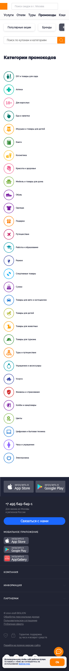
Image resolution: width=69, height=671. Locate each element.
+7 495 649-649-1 (19, 504)
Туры (32, 15)
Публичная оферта (14, 624)
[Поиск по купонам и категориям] (34, 40)
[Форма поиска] (35, 6)
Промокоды (47, 15)
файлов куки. (24, 664)
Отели (21, 15)
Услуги (9, 15)
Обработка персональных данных (21, 617)
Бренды (47, 27)
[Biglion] (8, 6)
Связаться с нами (34, 521)
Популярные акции (19, 27)
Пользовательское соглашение (20, 620)
